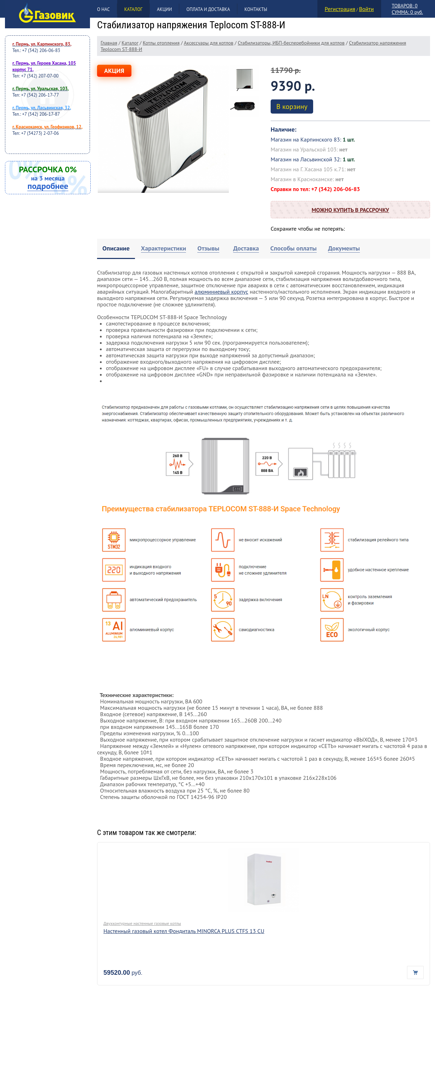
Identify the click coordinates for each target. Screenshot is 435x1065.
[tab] (116, 249)
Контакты (255, 9)
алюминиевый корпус (221, 291)
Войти (366, 8)
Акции (164, 9)
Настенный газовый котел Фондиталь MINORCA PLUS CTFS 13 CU (183, 930)
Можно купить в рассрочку (350, 209)
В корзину (291, 106)
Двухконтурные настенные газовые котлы (142, 923)
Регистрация (340, 8)
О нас (103, 9)
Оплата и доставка (208, 9)
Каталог (133, 9)
